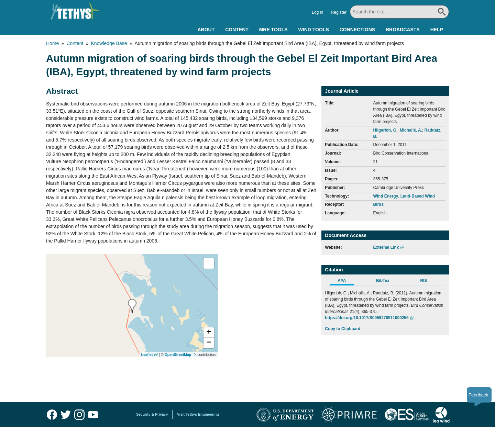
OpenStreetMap (178, 354)
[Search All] (399, 12)
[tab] (345, 281)
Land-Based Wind (417, 196)
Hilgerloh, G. (385, 130)
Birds (378, 204)
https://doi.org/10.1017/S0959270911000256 (366, 317)
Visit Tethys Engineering (198, 414)
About (205, 29)
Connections (357, 29)
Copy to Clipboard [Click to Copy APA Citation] (342, 328)
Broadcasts (403, 29)
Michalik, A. (411, 130)
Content (237, 29)
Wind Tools (313, 29)
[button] (209, 332)
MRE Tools (273, 29)
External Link (386, 247)
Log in (317, 12)
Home (52, 43)
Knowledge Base (109, 43)
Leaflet (147, 354)
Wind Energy (385, 196)
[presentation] (132, 306)
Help (436, 29)
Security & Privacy (152, 414)
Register (338, 12)
